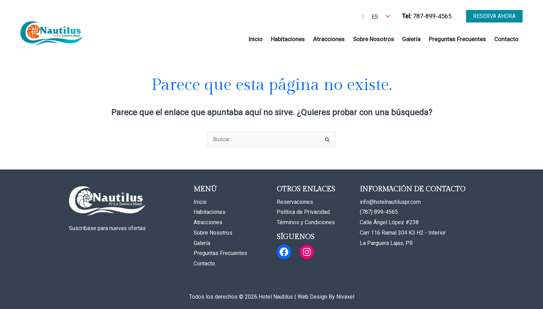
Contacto (506, 39)
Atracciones (329, 39)
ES (375, 16)
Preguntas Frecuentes (457, 39)
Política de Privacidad (303, 212)
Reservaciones (295, 202)
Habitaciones (288, 39)
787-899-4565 (427, 16)
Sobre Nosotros (373, 39)
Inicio (255, 39)
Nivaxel (345, 296)
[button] (494, 16)
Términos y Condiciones (306, 222)
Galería (411, 39)
